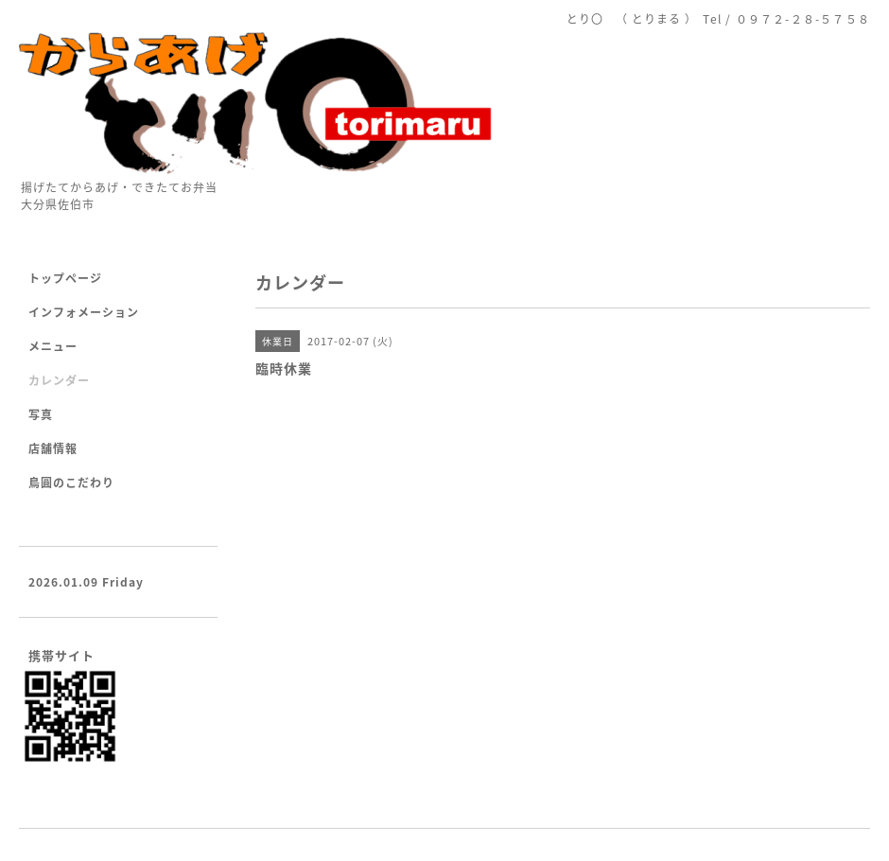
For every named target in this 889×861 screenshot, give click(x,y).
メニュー (53, 346)
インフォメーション (83, 312)
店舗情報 (53, 448)
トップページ (65, 278)
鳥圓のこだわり (71, 482)
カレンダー (59, 380)
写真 (40, 414)
